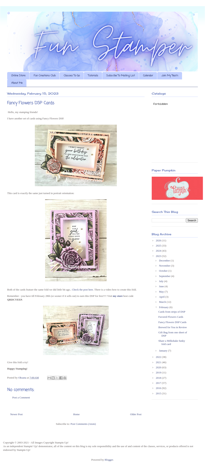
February (164, 307)
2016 (159, 388)
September (165, 276)
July (161, 281)
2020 (159, 367)
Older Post (135, 414)
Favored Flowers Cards (170, 316)
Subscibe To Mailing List (120, 76)
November (165, 265)
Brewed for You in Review (172, 327)
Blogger (109, 459)
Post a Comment (21, 397)
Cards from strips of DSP (171, 311)
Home (76, 414)
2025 (159, 245)
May (162, 291)
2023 (159, 256)
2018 (159, 377)
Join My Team (169, 76)
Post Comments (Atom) (83, 423)
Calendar (148, 76)
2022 (159, 356)
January (163, 350)
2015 (159, 393)
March (163, 301)
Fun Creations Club (45, 76)
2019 (159, 372)
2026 (159, 240)
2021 (159, 362)
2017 (159, 382)
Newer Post (16, 414)
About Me (17, 83)
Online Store (18, 76)
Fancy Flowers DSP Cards (172, 322)
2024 (159, 250)
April (162, 296)
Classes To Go (72, 76)
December (165, 260)
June (162, 286)
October (163, 270)
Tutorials (93, 76)
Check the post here (82, 289)
